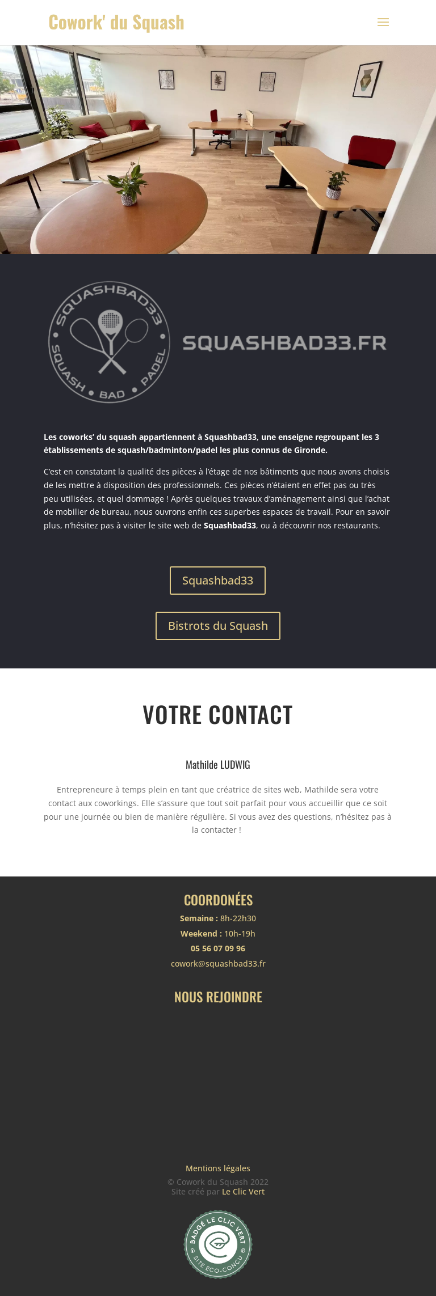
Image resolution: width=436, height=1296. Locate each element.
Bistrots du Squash (218, 625)
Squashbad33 (217, 580)
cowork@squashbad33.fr (218, 963)
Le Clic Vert (243, 1191)
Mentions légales (218, 1168)
